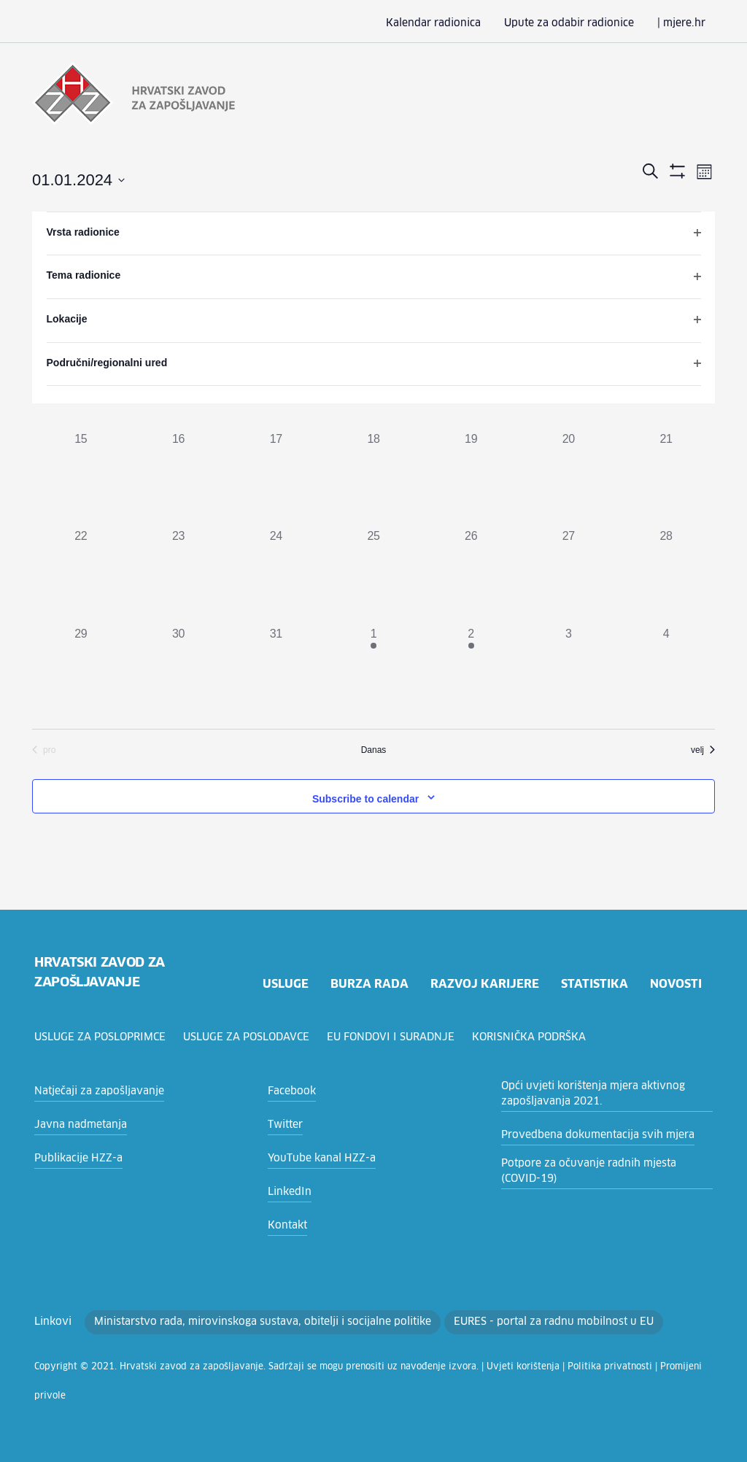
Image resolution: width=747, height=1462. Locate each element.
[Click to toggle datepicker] (78, 179)
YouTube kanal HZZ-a (317, 1157)
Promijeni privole (608, 1366)
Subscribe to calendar (365, 797)
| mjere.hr (683, 23)
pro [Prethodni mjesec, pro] (43, 748)
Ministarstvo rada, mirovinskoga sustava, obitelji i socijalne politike (238, 1320)
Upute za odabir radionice (581, 23)
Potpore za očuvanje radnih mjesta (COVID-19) (600, 1169)
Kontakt (285, 1224)
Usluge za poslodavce (252, 1036)
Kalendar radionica (457, 23)
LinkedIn (287, 1190)
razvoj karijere (483, 982)
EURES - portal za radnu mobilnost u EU (502, 1320)
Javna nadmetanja (75, 1123)
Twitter (283, 1123)
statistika (593, 982)
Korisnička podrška (536, 1036)
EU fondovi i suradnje (397, 1036)
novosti (675, 982)
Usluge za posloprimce (101, 1036)
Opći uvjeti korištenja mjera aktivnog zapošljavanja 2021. (583, 1092)
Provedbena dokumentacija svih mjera (587, 1134)
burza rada (368, 982)
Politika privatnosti (534, 1366)
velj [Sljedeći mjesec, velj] (703, 748)
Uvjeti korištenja (461, 1366)
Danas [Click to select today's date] (374, 748)
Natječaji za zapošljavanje (93, 1090)
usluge (283, 982)
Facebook (290, 1090)
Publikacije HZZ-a (74, 1157)
